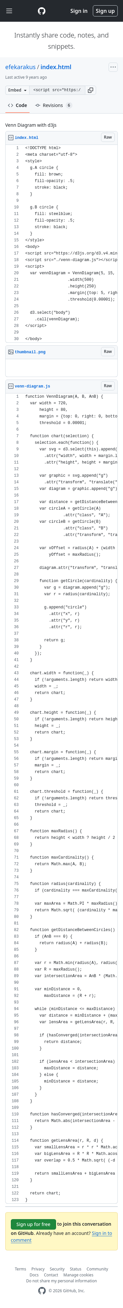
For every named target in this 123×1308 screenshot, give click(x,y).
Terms (20, 1269)
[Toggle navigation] (9, 11)
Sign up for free (33, 1224)
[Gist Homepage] (42, 11)
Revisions (53, 105)
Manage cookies (78, 1275)
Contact (51, 1275)
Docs (34, 1275)
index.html (55, 67)
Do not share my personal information (61, 1281)
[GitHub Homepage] (42, 1291)
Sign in (79, 10)
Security (57, 1269)
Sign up (105, 10)
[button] (90, 90)
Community (97, 1269)
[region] (61, 244)
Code (17, 105)
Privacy (38, 1269)
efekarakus (20, 67)
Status (75, 1269)
